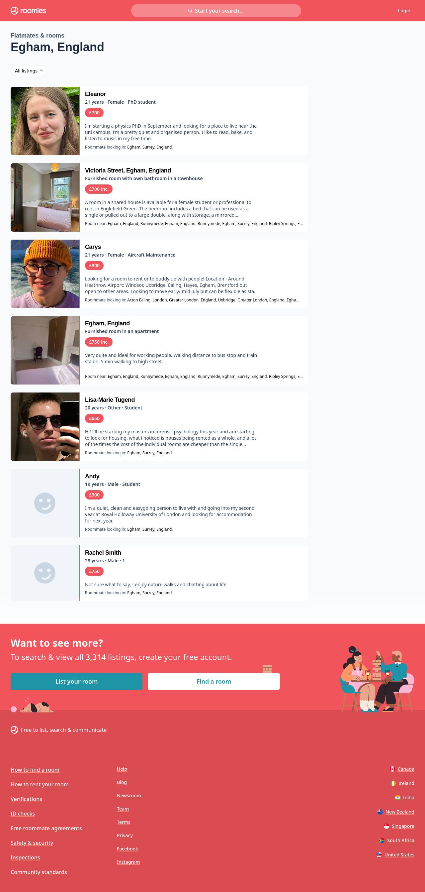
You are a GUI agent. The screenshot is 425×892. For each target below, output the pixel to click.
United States (395, 854)
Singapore (399, 826)
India (404, 797)
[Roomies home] (28, 11)
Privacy (125, 835)
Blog (122, 782)
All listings (29, 70)
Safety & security (32, 842)
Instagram (128, 862)
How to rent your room (40, 784)
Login (404, 10)
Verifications (26, 799)
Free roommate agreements (46, 828)
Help (122, 769)
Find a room (214, 681)
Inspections (25, 857)
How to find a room (35, 769)
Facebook (127, 848)
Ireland (402, 783)
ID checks (23, 813)
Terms (123, 822)
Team (123, 809)
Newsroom (129, 795)
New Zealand (396, 812)
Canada (402, 769)
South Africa (396, 840)
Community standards (39, 872)
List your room (76, 681)
